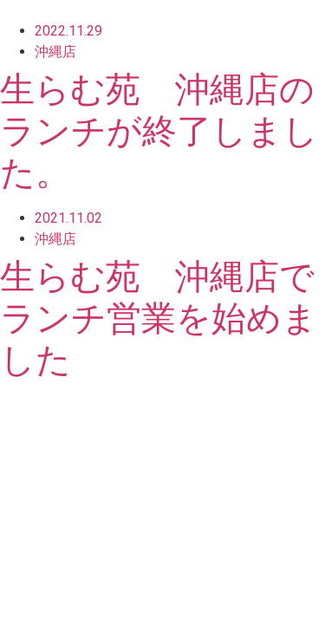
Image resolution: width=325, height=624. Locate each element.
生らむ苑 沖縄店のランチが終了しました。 (159, 131)
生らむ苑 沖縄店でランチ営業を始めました (158, 318)
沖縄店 (55, 51)
